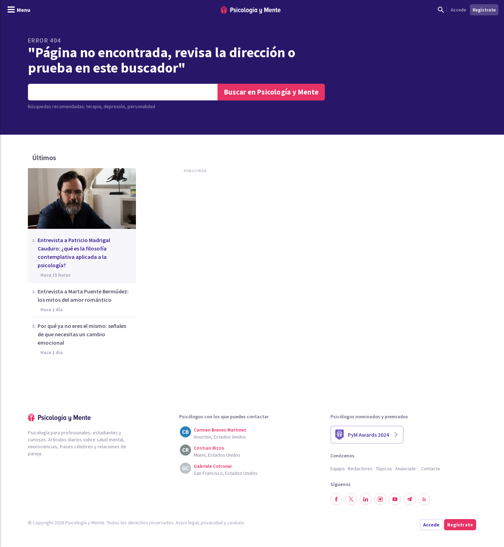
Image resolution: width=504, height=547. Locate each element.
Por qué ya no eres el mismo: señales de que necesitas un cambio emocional (82, 334)
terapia (93, 106)
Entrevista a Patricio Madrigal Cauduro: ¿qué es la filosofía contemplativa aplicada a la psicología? (74, 253)
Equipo (337, 468)
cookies (235, 522)
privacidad (212, 522)
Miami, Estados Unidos (217, 455)
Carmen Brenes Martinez (220, 430)
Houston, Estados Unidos (220, 437)
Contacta (430, 468)
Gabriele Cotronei (213, 466)
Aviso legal (187, 522)
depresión (114, 106)
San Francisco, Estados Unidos (226, 473)
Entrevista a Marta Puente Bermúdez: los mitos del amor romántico (83, 295)
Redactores (360, 468)
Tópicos (384, 468)
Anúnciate (405, 468)
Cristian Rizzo (209, 448)
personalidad (141, 106)
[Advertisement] (194, 247)
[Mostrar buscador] (440, 9)
